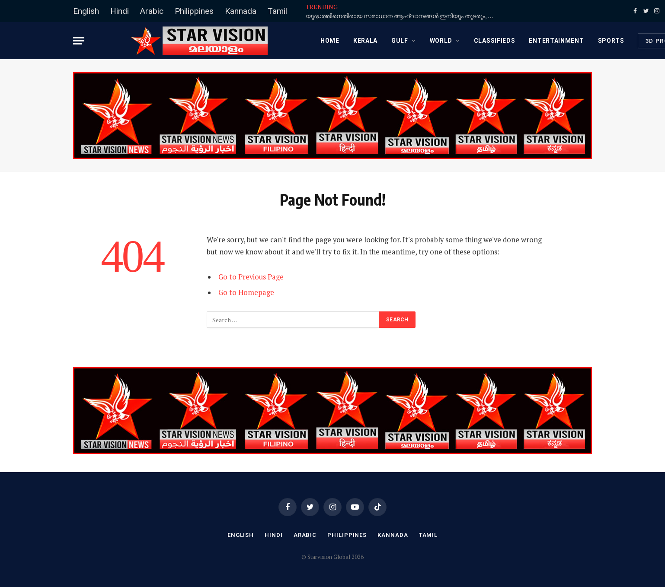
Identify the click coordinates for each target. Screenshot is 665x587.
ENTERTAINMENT (556, 40)
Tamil (277, 11)
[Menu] (78, 41)
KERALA (365, 40)
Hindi (119, 11)
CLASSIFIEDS (494, 40)
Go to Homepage (246, 292)
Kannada (240, 11)
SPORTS (611, 40)
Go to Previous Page (251, 277)
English (86, 11)
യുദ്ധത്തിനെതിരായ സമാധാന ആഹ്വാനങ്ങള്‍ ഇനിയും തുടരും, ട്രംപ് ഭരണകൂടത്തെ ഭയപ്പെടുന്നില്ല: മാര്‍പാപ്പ (403, 16)
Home (329, 40)
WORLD (441, 40)
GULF (399, 40)
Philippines (194, 11)
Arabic (151, 11)
